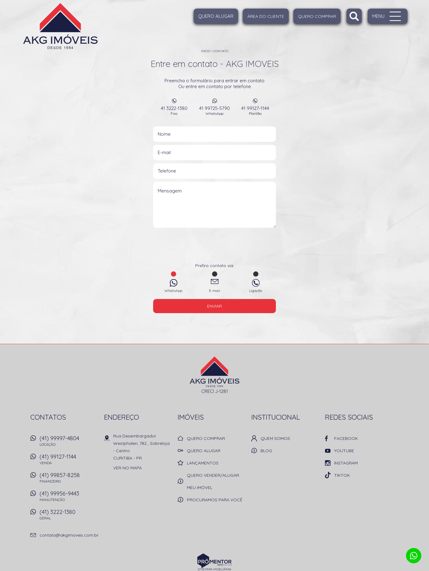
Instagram (346, 463)
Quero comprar (206, 438)
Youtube (344, 450)
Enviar (214, 306)
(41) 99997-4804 (69, 443)
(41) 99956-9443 (69, 498)
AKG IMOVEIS (215, 371)
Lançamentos (202, 463)
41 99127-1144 (255, 110)
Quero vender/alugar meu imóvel (213, 481)
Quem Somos (275, 438)
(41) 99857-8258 (69, 479)
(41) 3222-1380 (69, 516)
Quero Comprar (317, 16)
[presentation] (214, 247)
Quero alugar (216, 16)
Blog (266, 450)
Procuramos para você (214, 500)
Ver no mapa (127, 468)
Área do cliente (265, 16)
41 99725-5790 (214, 110)
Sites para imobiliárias (214, 569)
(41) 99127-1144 (69, 461)
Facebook (346, 438)
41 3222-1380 (174, 110)
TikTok (342, 475)
